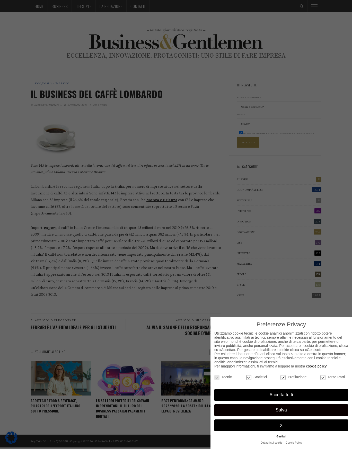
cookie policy (316, 366)
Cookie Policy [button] (294, 442)
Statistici (256, 377)
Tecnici (223, 377)
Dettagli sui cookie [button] (271, 442)
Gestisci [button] (281, 436)
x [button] (281, 425)
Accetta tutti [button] (281, 394)
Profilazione (293, 377)
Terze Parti (332, 377)
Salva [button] (281, 409)
